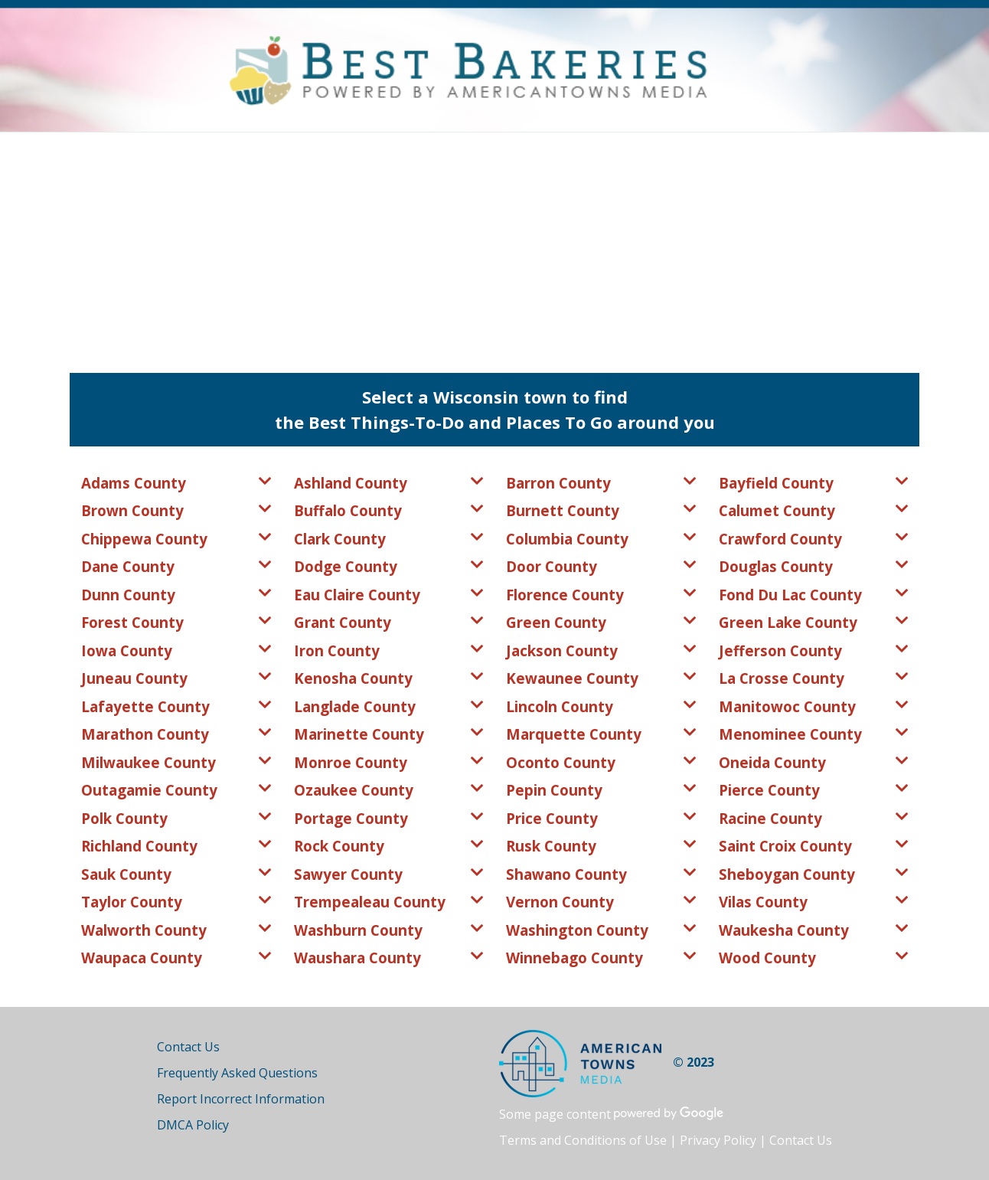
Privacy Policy (718, 1140)
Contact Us (188, 1046)
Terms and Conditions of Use (583, 1140)
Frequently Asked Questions (237, 1072)
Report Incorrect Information (241, 1098)
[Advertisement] (494, 247)
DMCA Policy (193, 1124)
